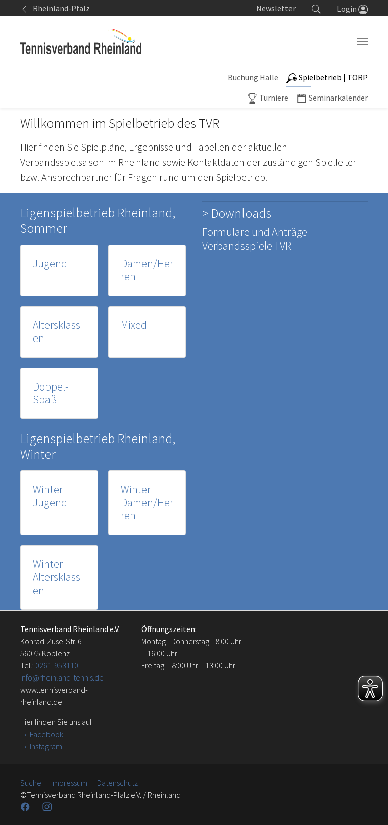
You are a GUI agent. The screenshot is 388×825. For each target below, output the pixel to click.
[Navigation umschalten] (362, 41)
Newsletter (276, 8)
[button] (316, 8)
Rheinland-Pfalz (55, 8)
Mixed (134, 325)
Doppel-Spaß (50, 393)
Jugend (50, 263)
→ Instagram (41, 746)
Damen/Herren (147, 270)
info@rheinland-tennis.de (62, 677)
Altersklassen (56, 331)
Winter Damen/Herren (147, 502)
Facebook (46, 734)
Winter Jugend (50, 495)
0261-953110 (56, 665)
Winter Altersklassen (56, 577)
